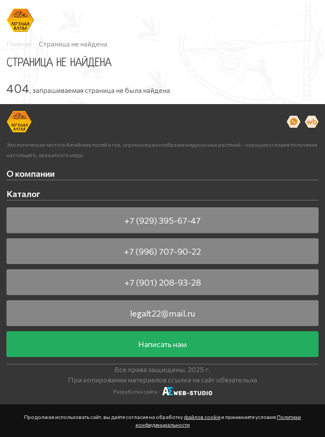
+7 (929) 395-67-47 (162, 220)
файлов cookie (202, 417)
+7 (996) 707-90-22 (162, 251)
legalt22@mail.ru (162, 313)
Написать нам (162, 344)
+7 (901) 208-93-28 (162, 282)
